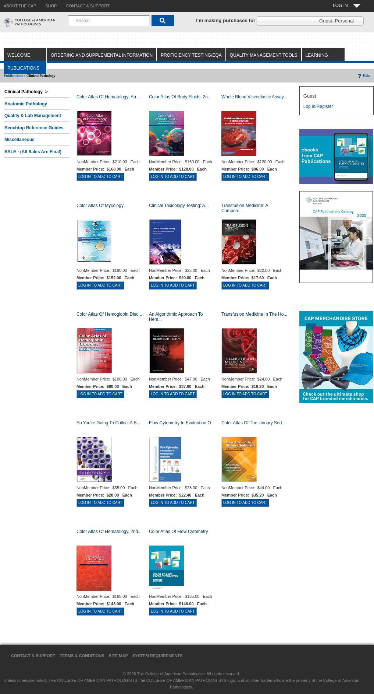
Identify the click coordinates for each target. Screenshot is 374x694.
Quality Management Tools (264, 55)
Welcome (18, 55)
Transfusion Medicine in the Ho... (254, 314)
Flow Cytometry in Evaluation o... (182, 422)
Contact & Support (33, 655)
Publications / (14, 76)
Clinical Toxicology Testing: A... (179, 205)
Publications (23, 68)
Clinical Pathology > (26, 91)
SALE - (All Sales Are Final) (32, 151)
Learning (317, 55)
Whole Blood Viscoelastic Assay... (254, 96)
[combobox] (109, 20)
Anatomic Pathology (25, 103)
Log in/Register (318, 106)
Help (363, 75)
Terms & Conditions (82, 655)
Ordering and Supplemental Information (102, 55)
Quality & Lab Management (32, 115)
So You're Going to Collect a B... (108, 422)
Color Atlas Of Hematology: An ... (108, 96)
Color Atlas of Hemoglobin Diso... (109, 314)
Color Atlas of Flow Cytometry (178, 531)
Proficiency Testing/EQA (191, 55)
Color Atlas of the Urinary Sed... (253, 422)
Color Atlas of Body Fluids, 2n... (180, 96)
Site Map (118, 655)
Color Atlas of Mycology (100, 205)
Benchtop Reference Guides (34, 127)
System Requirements (157, 655)
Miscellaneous (19, 139)
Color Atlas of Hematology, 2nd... (109, 531)
